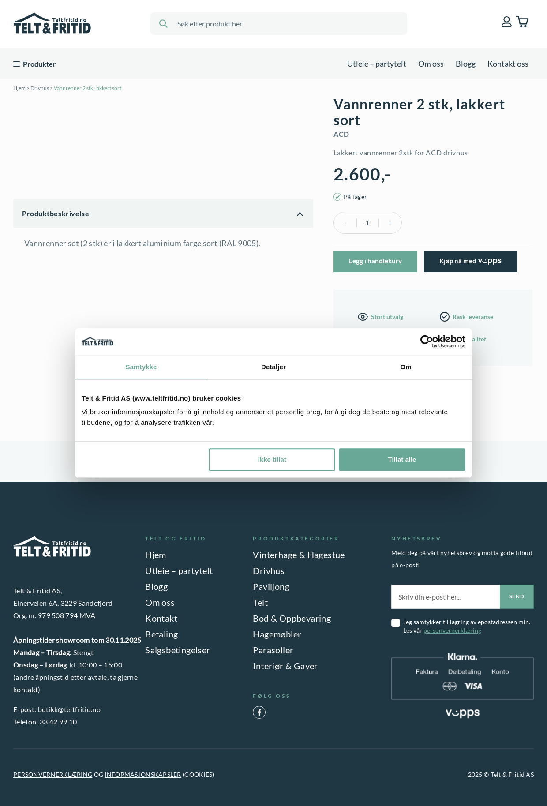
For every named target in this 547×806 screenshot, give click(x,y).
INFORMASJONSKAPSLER (143, 774)
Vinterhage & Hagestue (299, 554)
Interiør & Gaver (285, 665)
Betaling (161, 634)
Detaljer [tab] (273, 367)
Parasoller (273, 650)
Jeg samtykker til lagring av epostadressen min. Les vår (466, 626)
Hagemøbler (277, 634)
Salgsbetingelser (177, 650)
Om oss (431, 63)
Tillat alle (402, 459)
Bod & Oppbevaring (292, 618)
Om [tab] (405, 367)
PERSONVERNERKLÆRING (52, 774)
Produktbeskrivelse (55, 213)
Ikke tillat (272, 459)
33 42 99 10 (58, 721)
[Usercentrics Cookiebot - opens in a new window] (426, 341)
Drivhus (39, 88)
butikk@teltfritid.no (69, 709)
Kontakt (161, 618)
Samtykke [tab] (141, 367)
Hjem (19, 88)
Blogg (466, 63)
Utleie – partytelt (376, 63)
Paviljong (271, 586)
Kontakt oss (507, 63)
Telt (260, 602)
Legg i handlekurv (375, 261)
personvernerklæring (452, 630)
